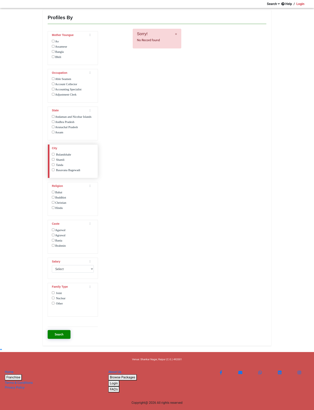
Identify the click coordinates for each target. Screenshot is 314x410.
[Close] (176, 34)
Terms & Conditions (19, 383)
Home (9, 372)
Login (114, 383)
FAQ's (114, 389)
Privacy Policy (15, 387)
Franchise (13, 377)
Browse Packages (122, 377)
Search (59, 334)
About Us (114, 372)
